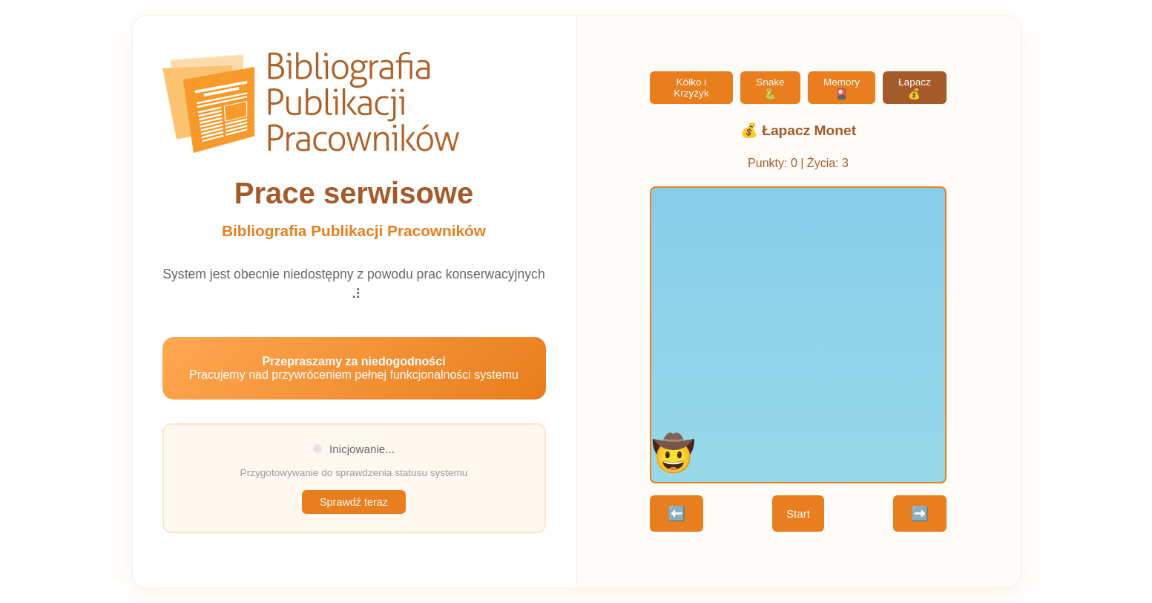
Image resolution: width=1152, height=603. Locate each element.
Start (798, 513)
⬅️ (676, 513)
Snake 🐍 (770, 88)
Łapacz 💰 (914, 88)
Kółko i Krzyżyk (691, 87)
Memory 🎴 (841, 88)
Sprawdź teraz (354, 502)
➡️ (920, 513)
